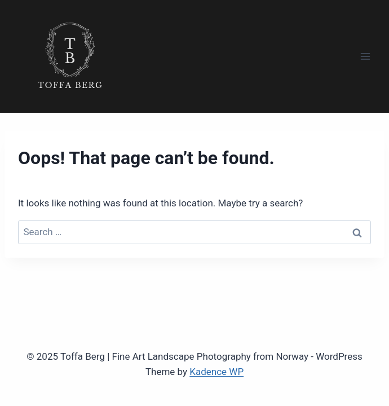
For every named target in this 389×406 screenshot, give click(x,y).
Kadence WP (216, 371)
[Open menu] (365, 56)
